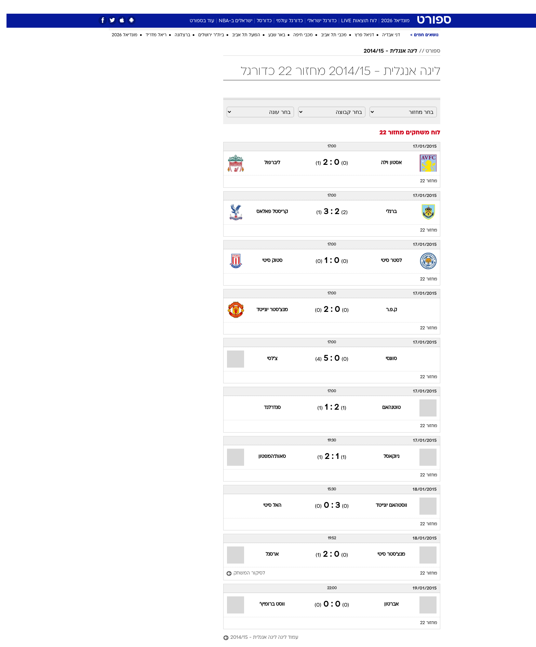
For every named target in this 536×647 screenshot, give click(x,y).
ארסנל (265, 554)
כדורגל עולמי (283, 21)
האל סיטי (266, 505)
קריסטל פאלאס (265, 212)
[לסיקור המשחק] (239, 573)
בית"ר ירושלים (204, 35)
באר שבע (270, 35)
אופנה (177, 6)
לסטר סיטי (384, 261)
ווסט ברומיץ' (265, 604)
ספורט (379, 6)
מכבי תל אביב (327, 35)
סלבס (309, 6)
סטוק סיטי (266, 261)
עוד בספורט (195, 21)
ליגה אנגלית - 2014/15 (384, 51)
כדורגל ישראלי (315, 21)
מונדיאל (355, 6)
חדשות (402, 6)
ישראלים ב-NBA (229, 21)
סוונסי (384, 359)
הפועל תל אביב (240, 35)
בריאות (251, 6)
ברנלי (384, 212)
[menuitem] (398, 7)
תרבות (330, 6)
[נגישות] (9, 7)
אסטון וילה (384, 163)
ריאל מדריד (149, 35)
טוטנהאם (385, 408)
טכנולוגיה (202, 6)
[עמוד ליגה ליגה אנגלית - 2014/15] (325, 638)
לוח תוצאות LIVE (352, 21)
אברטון (385, 604)
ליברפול (265, 163)
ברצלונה (176, 35)
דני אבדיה (384, 35)
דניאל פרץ (357, 35)
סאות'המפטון (265, 456)
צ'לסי (265, 359)
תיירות (227, 6)
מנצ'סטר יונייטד (265, 310)
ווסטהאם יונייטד (385, 505)
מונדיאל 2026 (389, 21)
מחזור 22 (422, 181)
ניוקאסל (385, 456)
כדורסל (257, 21)
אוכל (272, 6)
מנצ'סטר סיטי (385, 554)
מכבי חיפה (296, 35)
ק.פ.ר (384, 310)
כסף (290, 6)
